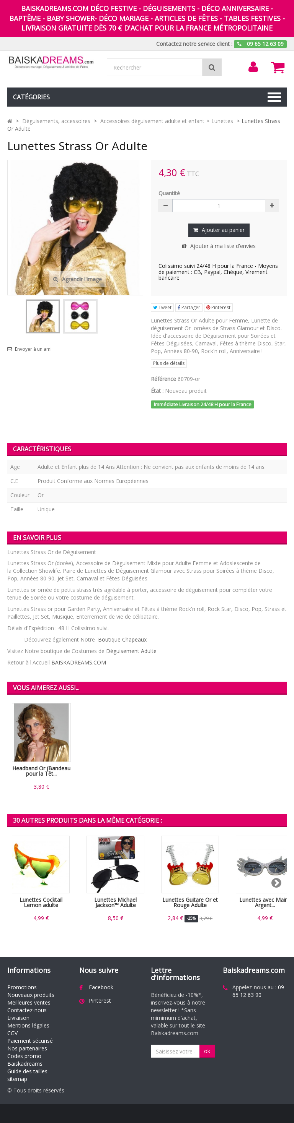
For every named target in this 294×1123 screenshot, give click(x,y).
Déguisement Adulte (131, 651)
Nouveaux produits (30, 994)
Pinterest (218, 307)
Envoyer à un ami (33, 349)
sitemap (17, 1078)
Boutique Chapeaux (122, 639)
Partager (189, 307)
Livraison (18, 1017)
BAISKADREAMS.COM (78, 662)
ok (207, 1051)
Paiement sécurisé (30, 1040)
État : (157, 390)
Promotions (22, 987)
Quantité (169, 193)
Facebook (101, 987)
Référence (163, 378)
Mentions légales (28, 1025)
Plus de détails (169, 363)
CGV (12, 1033)
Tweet (162, 307)
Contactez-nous (27, 1010)
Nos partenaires (27, 1048)
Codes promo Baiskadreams (24, 1059)
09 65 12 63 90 (258, 991)
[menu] (253, 66)
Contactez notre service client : (194, 43)
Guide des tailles (27, 1071)
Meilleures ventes (29, 1002)
